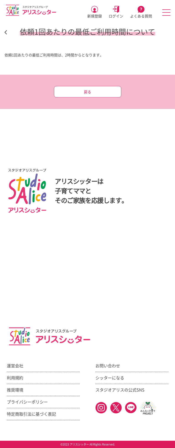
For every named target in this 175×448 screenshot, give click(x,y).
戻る (87, 92)
